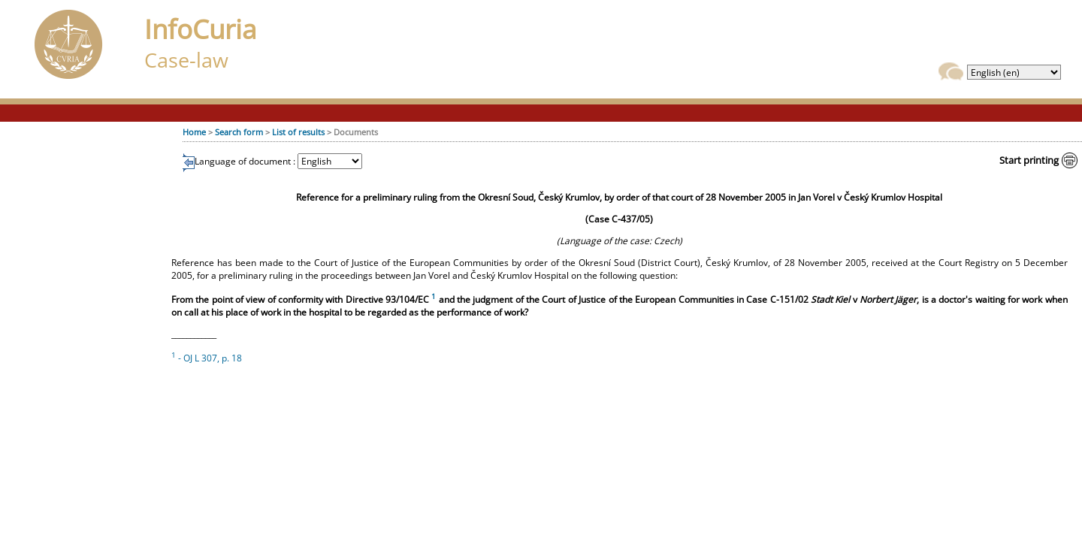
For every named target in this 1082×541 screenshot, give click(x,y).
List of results (298, 132)
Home (194, 132)
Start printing (1029, 160)
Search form (239, 132)
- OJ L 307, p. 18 (206, 358)
